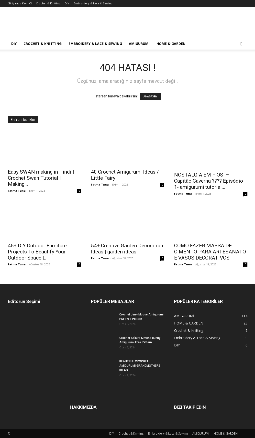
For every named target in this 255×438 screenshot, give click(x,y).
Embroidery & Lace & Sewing (93, 3)
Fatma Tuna (17, 190)
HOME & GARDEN (171, 43)
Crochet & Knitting (48, 3)
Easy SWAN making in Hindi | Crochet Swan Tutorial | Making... (41, 178)
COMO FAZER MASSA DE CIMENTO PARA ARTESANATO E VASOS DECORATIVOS (210, 252)
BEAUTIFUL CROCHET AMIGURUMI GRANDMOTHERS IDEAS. (139, 366)
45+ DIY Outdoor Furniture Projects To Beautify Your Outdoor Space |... (37, 252)
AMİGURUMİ (139, 43)
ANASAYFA (150, 96)
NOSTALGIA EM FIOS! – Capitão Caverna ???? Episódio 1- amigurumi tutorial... (208, 181)
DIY (67, 3)
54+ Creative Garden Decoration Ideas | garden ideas (127, 249)
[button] (241, 44)
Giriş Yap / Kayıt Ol (20, 3)
